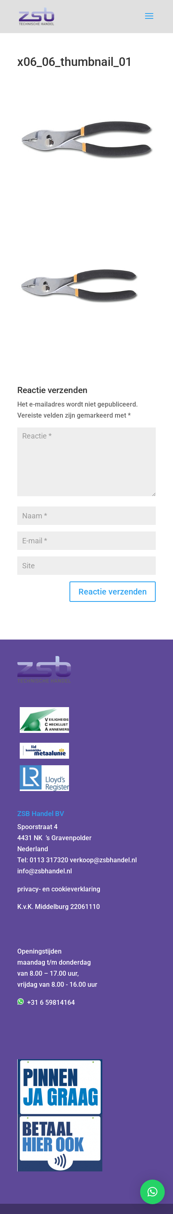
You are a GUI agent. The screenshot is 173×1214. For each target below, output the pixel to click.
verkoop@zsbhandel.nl (103, 860)
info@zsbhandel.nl (44, 871)
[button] (152, 1192)
